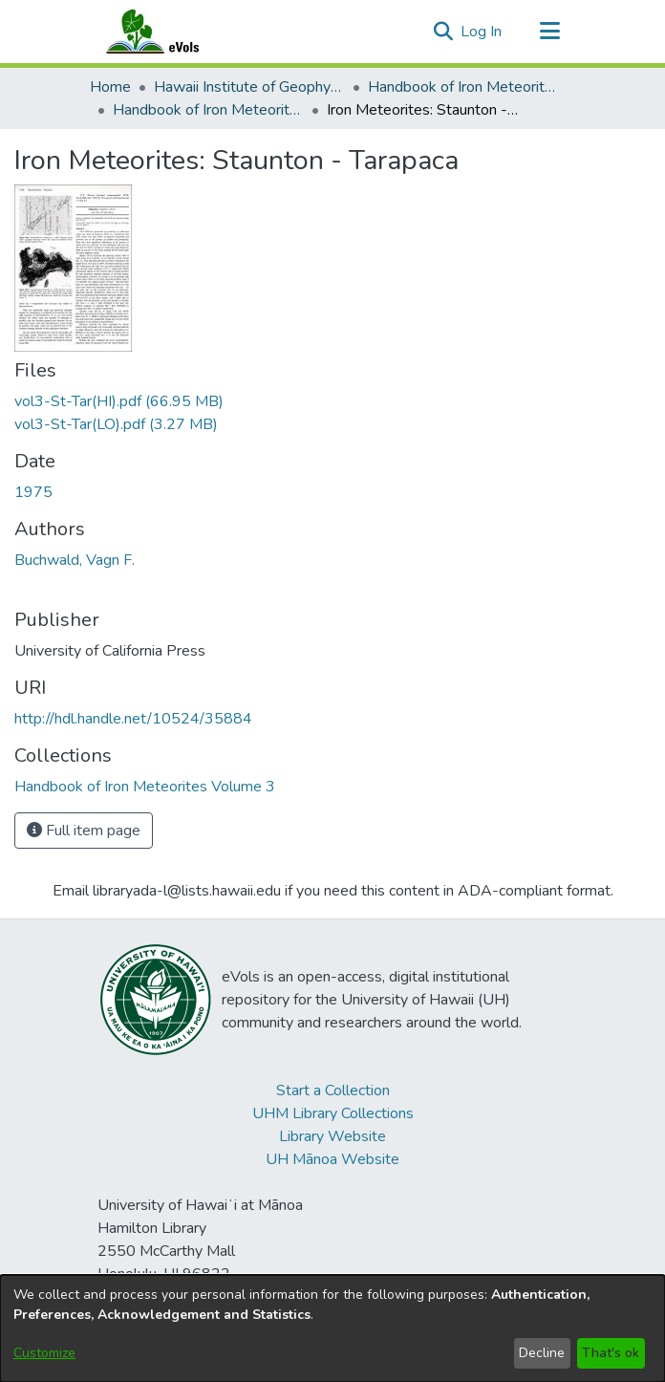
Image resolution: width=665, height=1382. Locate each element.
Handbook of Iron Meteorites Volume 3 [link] (208, 109)
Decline (542, 1353)
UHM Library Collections (333, 1113)
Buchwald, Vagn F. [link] (74, 560)
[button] (443, 31)
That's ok (610, 1353)
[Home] (171, 31)
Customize (44, 1353)
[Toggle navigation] (549, 31)
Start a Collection (333, 1090)
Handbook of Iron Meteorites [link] (463, 86)
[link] (119, 401)
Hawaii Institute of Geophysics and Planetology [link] (249, 86)
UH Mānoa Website (332, 1159)
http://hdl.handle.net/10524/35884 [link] (133, 718)
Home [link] (110, 86)
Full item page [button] (83, 830)
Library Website (332, 1136)
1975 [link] (33, 492)
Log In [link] (482, 31)
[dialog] (332, 1328)
